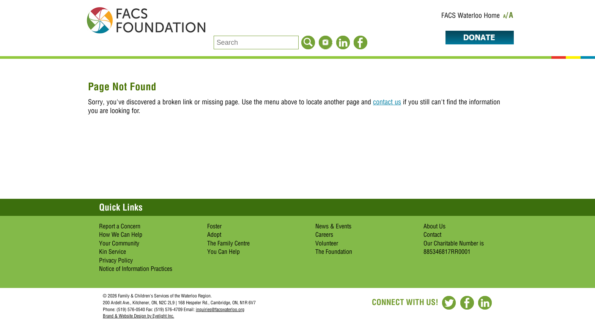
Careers (324, 234)
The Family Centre (228, 243)
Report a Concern (119, 226)
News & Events (333, 226)
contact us (387, 102)
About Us (434, 226)
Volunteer (326, 243)
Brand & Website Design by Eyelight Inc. (138, 316)
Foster (214, 226)
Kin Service (112, 251)
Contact (432, 234)
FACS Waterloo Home (470, 15)
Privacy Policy (116, 260)
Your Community (119, 243)
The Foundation (333, 251)
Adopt (214, 234)
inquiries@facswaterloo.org (220, 309)
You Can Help (223, 251)
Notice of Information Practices (135, 268)
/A (510, 16)
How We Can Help (120, 234)
